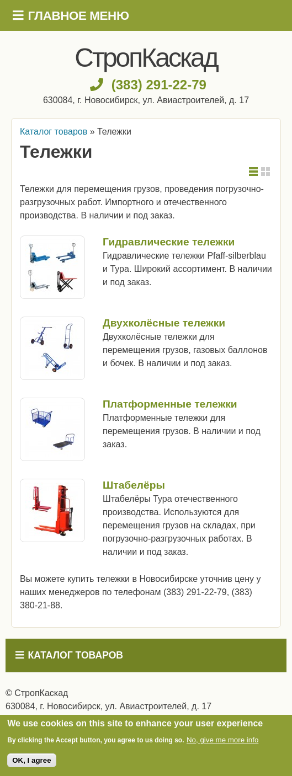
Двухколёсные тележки (164, 323)
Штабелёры (134, 485)
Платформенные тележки (170, 404)
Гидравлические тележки (169, 242)
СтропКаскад (146, 57)
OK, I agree (31, 760)
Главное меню (78, 16)
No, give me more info (222, 740)
